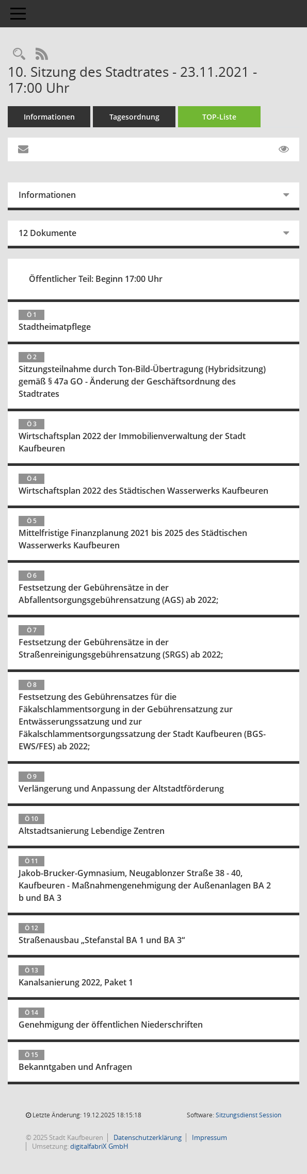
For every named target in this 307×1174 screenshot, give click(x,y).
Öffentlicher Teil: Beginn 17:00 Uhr (96, 278)
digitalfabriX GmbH (99, 1146)
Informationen (49, 117)
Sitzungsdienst (248, 1115)
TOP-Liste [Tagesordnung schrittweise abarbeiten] (219, 117)
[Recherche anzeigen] (19, 54)
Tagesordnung (134, 117)
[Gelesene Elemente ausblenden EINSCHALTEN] (284, 149)
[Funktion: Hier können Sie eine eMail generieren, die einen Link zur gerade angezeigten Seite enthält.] (23, 149)
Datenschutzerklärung (147, 1137)
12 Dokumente (47, 233)
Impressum (208, 1137)
